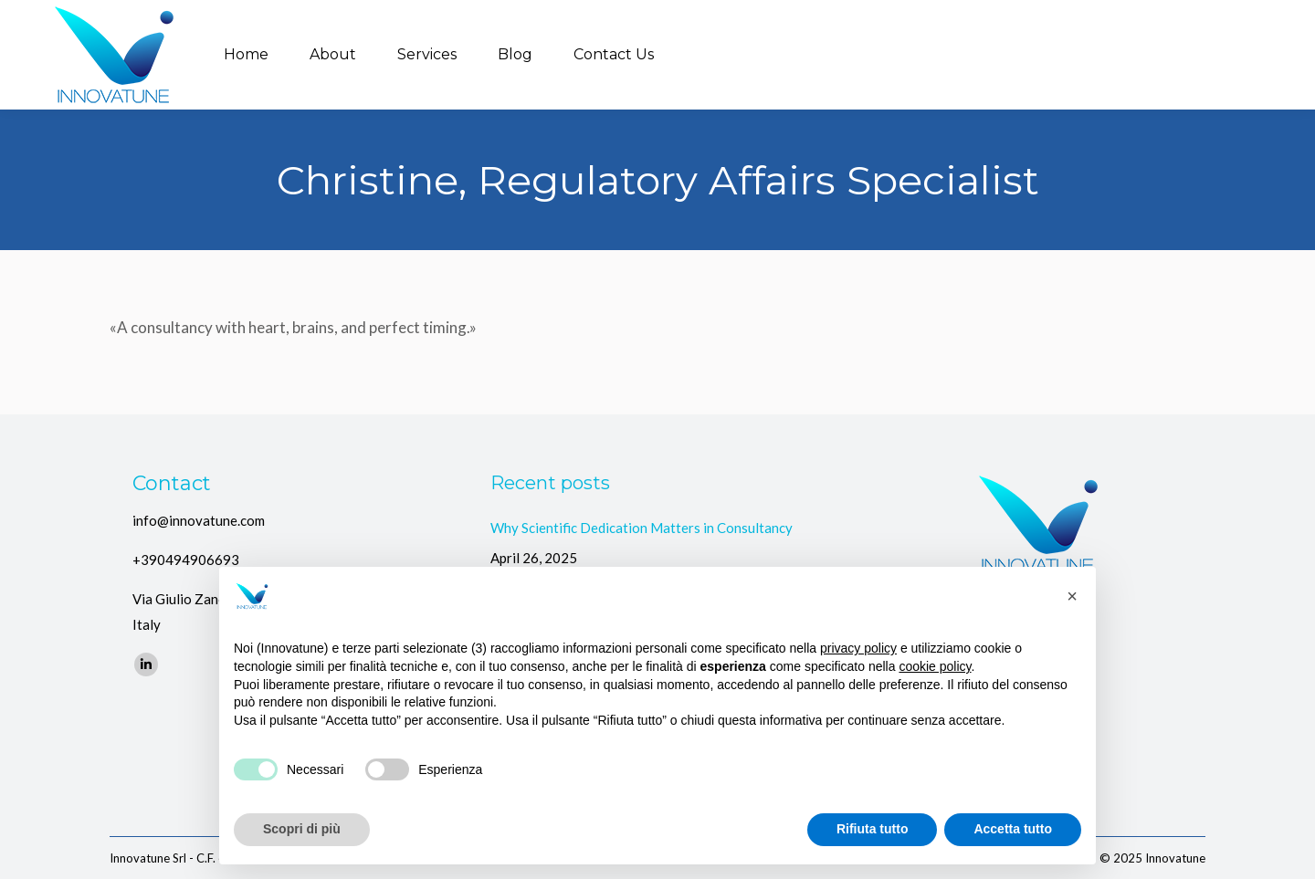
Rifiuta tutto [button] (872, 828)
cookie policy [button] (935, 666)
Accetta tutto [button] (1012, 828)
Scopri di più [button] (302, 828)
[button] (1072, 596)
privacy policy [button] (858, 648)
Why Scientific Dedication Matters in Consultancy (641, 527)
